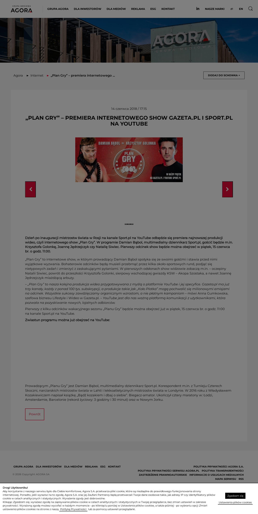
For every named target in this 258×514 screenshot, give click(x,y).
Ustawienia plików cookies (235, 502)
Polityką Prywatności (73, 509)
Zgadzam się (235, 495)
